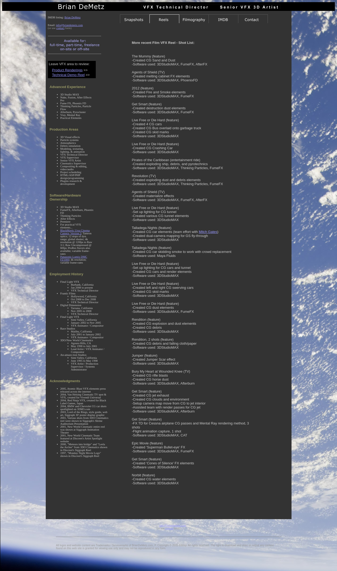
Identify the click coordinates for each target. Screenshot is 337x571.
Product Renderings (67, 70)
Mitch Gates (208, 232)
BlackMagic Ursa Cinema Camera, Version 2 (75, 232)
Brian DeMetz (72, 17)
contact (60, 28)
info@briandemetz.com (69, 25)
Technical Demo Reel (68, 75)
